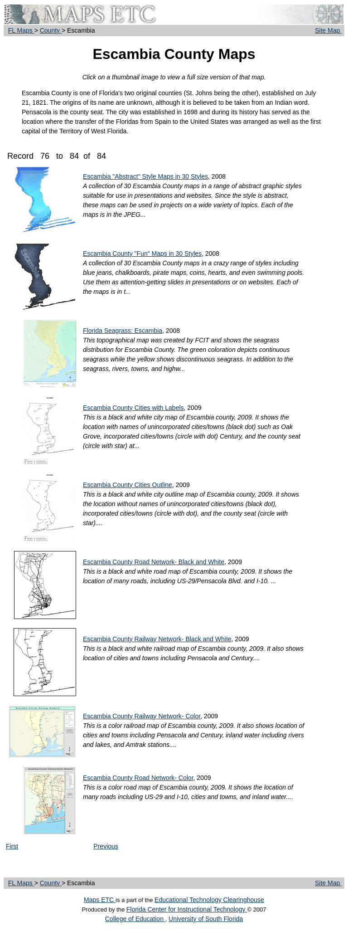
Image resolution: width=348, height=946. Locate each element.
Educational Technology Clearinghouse (209, 899)
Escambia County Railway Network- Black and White (157, 639)
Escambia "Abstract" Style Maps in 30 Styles (145, 176)
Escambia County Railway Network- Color (141, 716)
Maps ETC (100, 899)
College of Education (135, 918)
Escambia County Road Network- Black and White (153, 562)
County (51, 30)
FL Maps (21, 30)
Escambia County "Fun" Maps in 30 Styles (142, 253)
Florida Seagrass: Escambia (122, 330)
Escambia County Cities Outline (127, 484)
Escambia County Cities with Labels (133, 407)
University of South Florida (206, 918)
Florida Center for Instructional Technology (186, 909)
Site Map (328, 30)
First (12, 846)
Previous (105, 846)
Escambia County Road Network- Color (138, 777)
